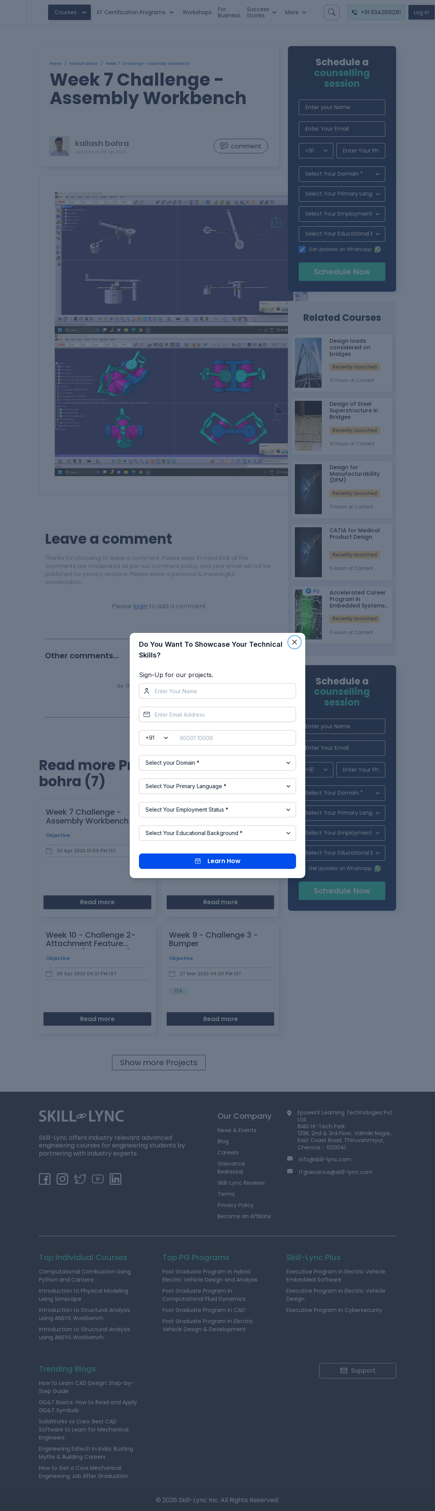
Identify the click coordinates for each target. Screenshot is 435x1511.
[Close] (294, 642)
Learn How (218, 861)
